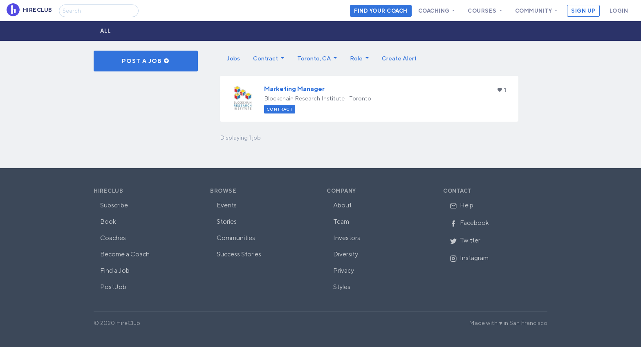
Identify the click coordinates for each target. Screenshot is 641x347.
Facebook (469, 223)
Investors (346, 238)
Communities (236, 238)
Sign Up (583, 11)
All (105, 31)
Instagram (469, 258)
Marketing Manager (294, 89)
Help (461, 205)
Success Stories (239, 254)
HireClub (108, 191)
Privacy (343, 270)
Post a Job (146, 61)
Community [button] (534, 11)
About (342, 205)
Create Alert (399, 58)
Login (619, 11)
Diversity (345, 254)
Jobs (233, 58)
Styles (341, 287)
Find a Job (115, 270)
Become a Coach (125, 254)
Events (227, 205)
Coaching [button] (434, 11)
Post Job (113, 287)
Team (341, 221)
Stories (227, 221)
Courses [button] (483, 11)
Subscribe (114, 205)
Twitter (465, 240)
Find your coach (381, 11)
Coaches (113, 238)
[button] (269, 58)
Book (108, 221)
